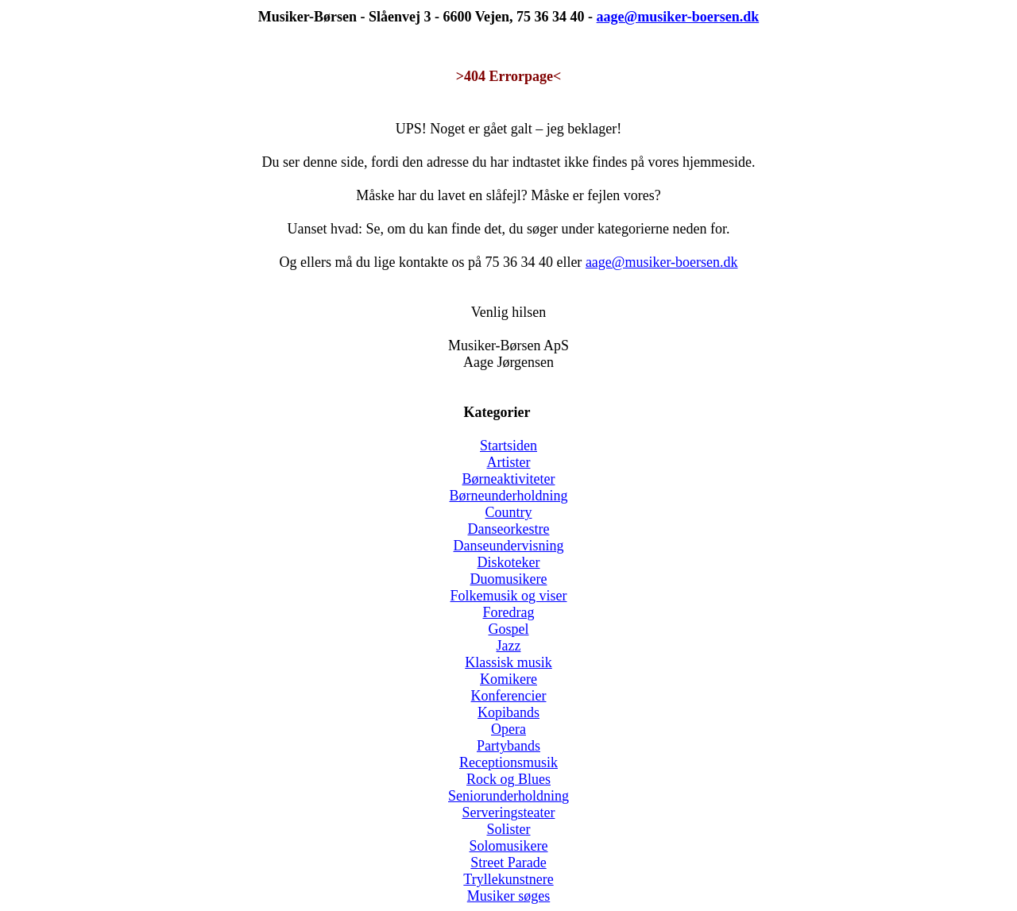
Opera (508, 729)
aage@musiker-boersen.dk (662, 262)
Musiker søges (509, 896)
